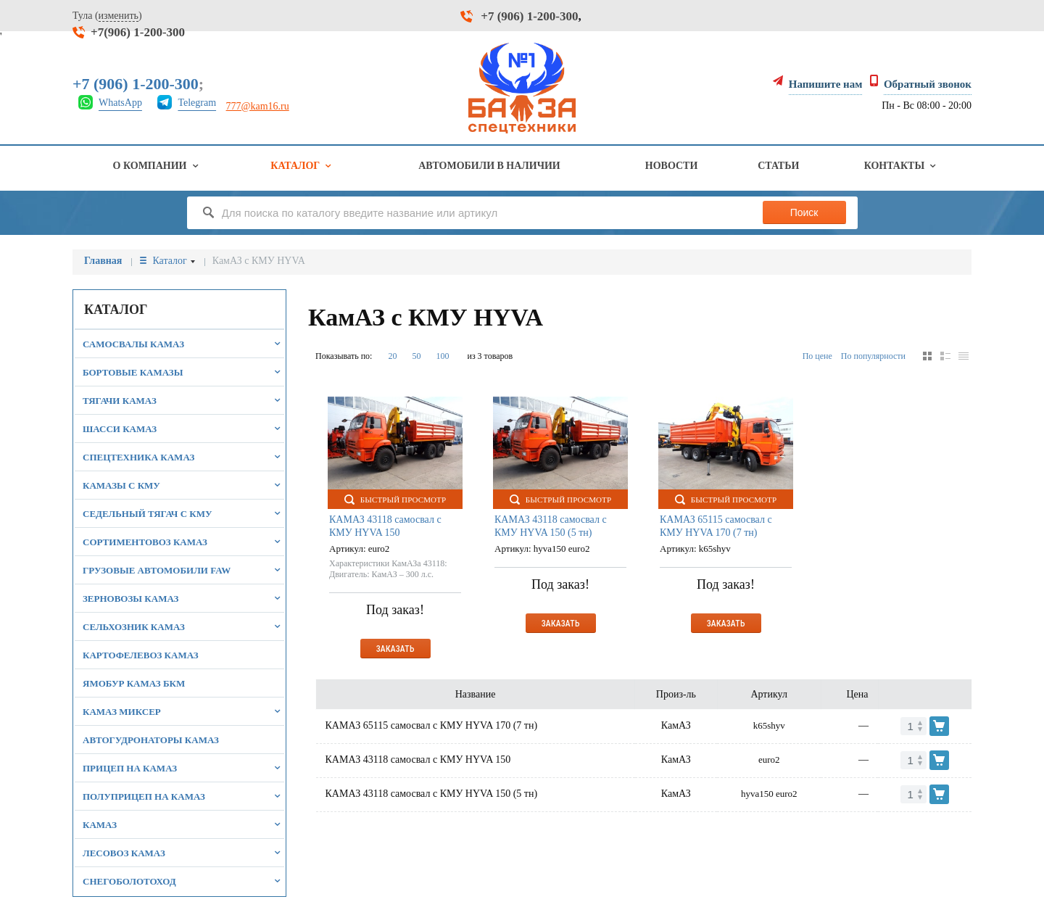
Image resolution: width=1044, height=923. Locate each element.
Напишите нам (826, 84)
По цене (817, 356)
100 (442, 356)
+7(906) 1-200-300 (138, 32)
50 (416, 356)
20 (392, 356)
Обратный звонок (928, 84)
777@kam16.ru (257, 106)
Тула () (107, 16)
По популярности (873, 356)
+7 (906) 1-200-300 (529, 16)
